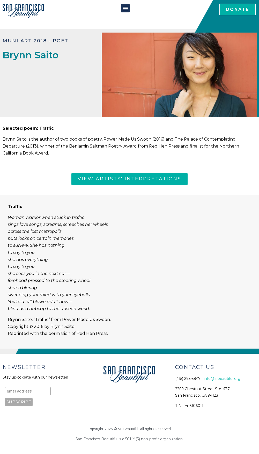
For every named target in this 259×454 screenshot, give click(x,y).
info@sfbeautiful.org (222, 378)
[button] (125, 8)
